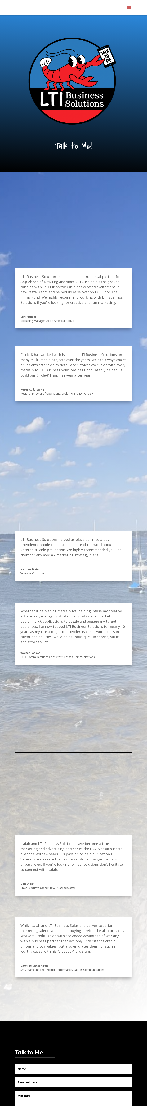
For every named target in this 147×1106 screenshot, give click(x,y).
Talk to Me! (73, 146)
